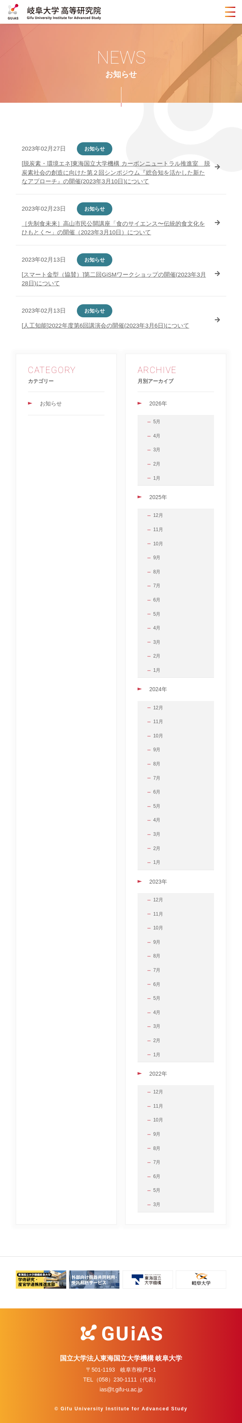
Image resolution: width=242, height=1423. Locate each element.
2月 (157, 464)
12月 (158, 515)
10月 (158, 544)
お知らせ (51, 403)
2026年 (158, 403)
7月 (157, 585)
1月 (157, 478)
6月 (157, 600)
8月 (157, 572)
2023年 (158, 881)
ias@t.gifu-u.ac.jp (121, 1389)
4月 (157, 436)
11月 (158, 529)
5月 (157, 421)
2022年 (158, 1074)
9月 (157, 557)
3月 (157, 449)
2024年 (158, 689)
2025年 (158, 497)
